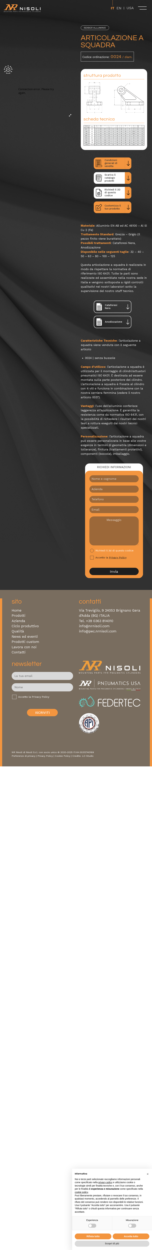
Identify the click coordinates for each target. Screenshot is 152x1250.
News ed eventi (25, 637)
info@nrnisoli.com (94, 626)
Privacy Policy (118, 557)
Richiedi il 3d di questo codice (114, 550)
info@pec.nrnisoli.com (97, 631)
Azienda (18, 621)
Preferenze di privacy (23, 756)
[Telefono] (114, 499)
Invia (114, 571)
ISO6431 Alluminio (95, 27)
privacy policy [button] (105, 1182)
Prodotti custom (25, 642)
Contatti (18, 652)
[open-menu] (142, 8)
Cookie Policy (62, 756)
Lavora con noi (24, 647)
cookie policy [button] (81, 1192)
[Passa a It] (112, 7)
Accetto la (111, 557)
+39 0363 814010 (99, 621)
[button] (147, 1174)
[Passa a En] (119, 7)
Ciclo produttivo (25, 626)
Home (16, 610)
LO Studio (88, 756)
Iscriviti (42, 713)
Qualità (18, 631)
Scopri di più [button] (112, 1243)
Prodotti (18, 616)
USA (130, 8)
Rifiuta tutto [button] (93, 1236)
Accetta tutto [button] (131, 1236)
